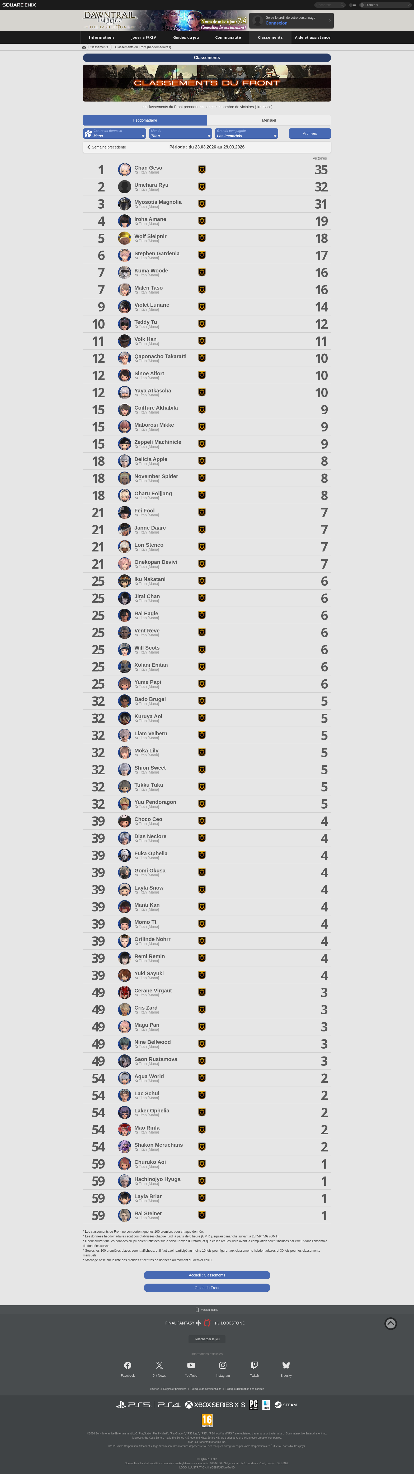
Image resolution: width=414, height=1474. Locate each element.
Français (371, 5)
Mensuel (269, 120)
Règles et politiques (174, 1388)
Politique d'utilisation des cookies (244, 1388)
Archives (310, 133)
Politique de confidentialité (206, 1388)
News (162, 1375)
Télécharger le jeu (207, 1339)
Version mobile (209, 1310)
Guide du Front (207, 1288)
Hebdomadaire (145, 120)
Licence (154, 1388)
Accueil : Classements (207, 1275)
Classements (99, 47)
